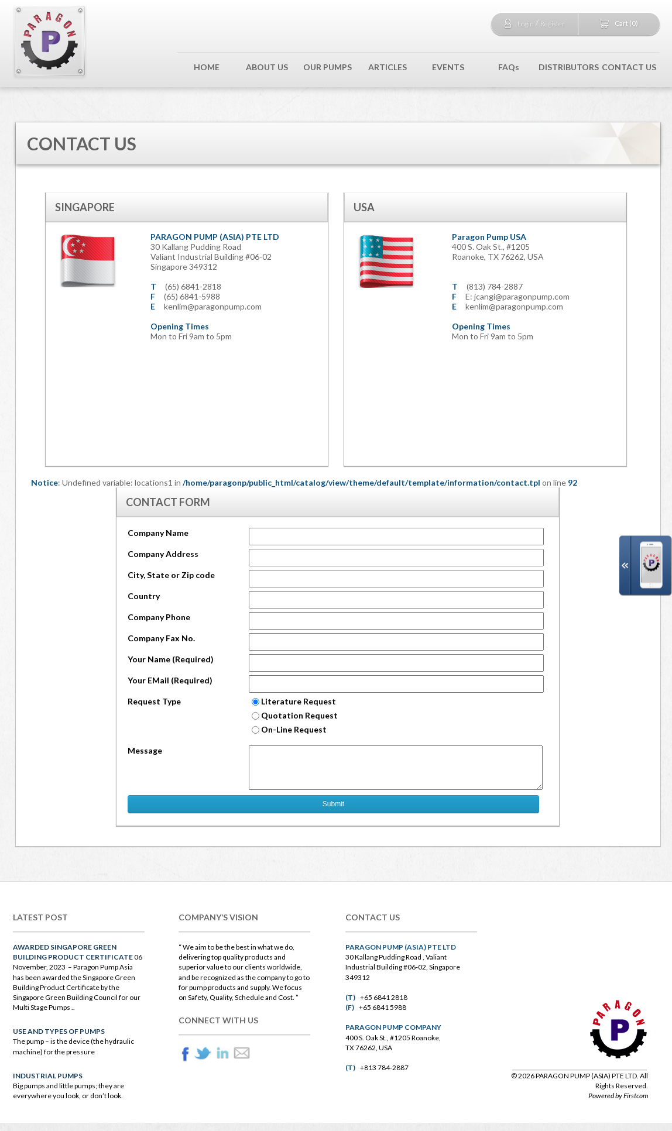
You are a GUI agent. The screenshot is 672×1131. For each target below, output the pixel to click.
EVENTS (448, 67)
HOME (207, 67)
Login (525, 23)
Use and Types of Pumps (59, 1031)
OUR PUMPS (327, 67)
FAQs (508, 67)
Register (552, 23)
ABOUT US (267, 67)
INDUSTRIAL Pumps (48, 1075)
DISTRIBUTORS (569, 67)
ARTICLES (387, 67)
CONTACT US (629, 67)
